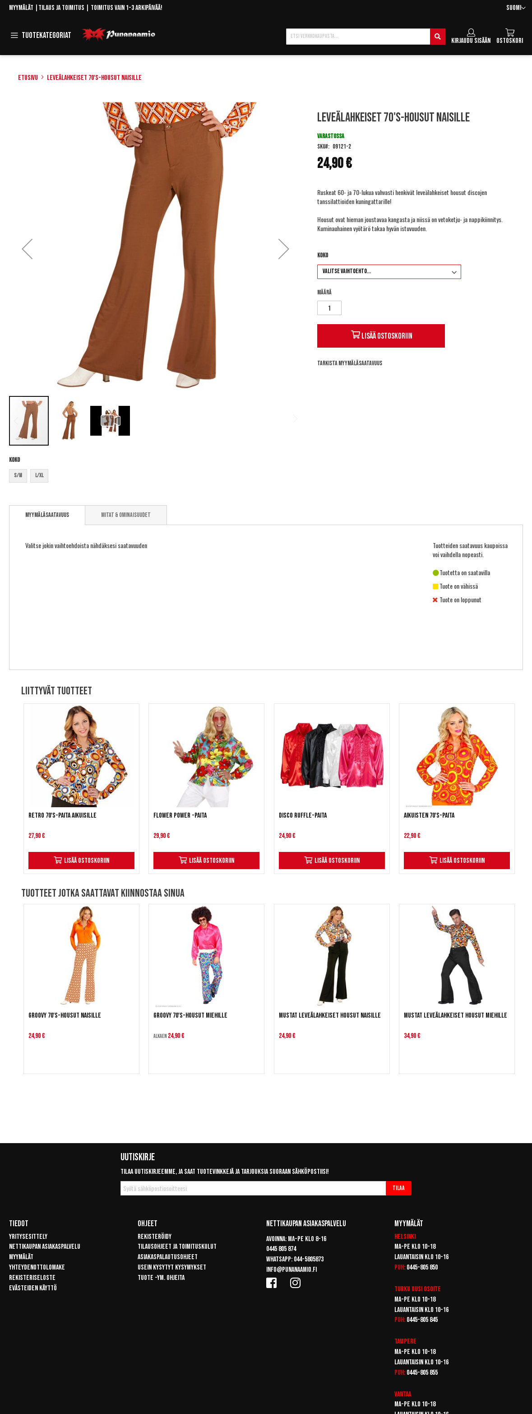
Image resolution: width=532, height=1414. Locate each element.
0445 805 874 (281, 1249)
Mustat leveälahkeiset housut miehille (455, 1015)
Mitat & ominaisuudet (126, 515)
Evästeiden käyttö (33, 1288)
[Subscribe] (399, 1188)
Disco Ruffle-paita (303, 815)
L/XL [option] (39, 475)
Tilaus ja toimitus (61, 8)
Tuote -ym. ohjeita (161, 1278)
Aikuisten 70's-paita (429, 815)
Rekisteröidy (154, 1237)
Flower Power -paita (180, 815)
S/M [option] (18, 475)
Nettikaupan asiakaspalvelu (44, 1246)
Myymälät (21, 8)
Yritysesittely (28, 1237)
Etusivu (28, 78)
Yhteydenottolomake (37, 1267)
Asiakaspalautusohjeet (168, 1257)
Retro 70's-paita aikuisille (62, 815)
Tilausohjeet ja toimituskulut (177, 1246)
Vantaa (402, 1394)
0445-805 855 (422, 1372)
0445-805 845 (422, 1320)
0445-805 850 (422, 1267)
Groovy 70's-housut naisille (64, 1015)
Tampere (405, 1341)
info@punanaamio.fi (291, 1269)
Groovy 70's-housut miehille (190, 1015)
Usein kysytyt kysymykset (172, 1267)
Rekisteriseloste (32, 1278)
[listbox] (155, 477)
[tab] (47, 515)
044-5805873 (309, 1259)
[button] (516, 8)
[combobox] (365, 36)
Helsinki (405, 1237)
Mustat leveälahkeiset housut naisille (330, 1015)
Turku (402, 1289)
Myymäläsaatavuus (47, 515)
